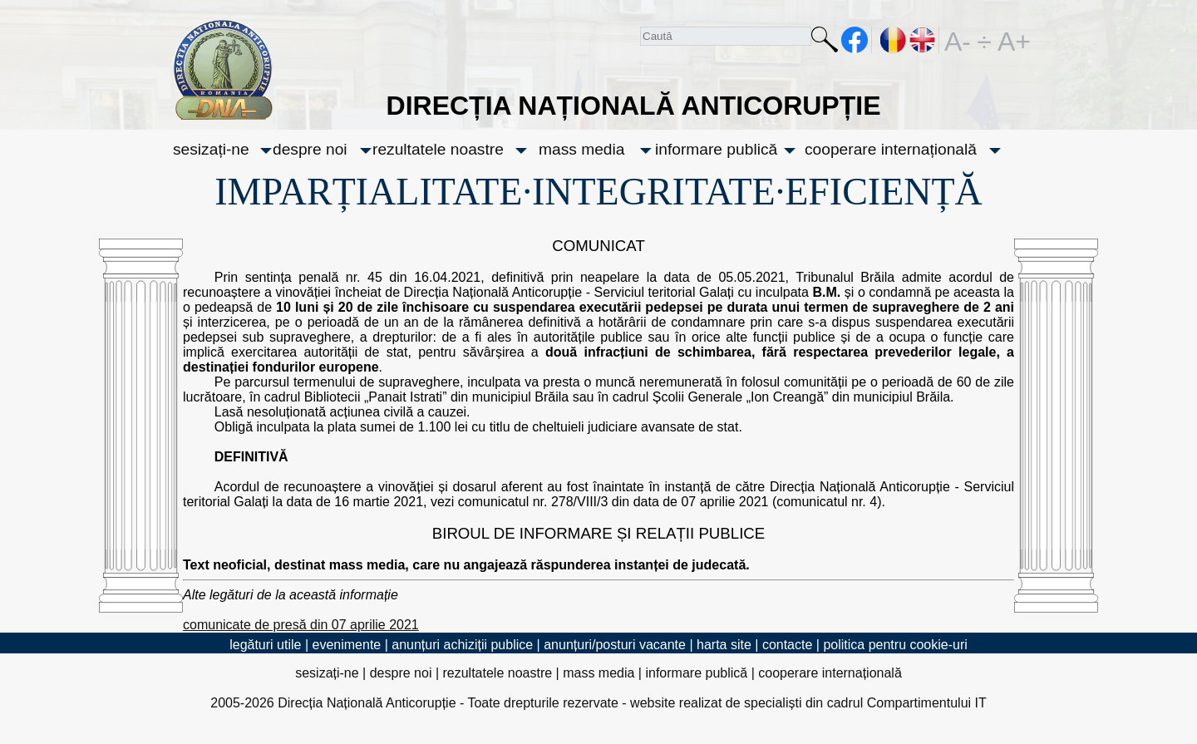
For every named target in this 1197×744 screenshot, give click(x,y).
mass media (581, 149)
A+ (1011, 40)
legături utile (265, 645)
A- (957, 40)
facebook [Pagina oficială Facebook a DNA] (855, 40)
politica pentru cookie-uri (895, 645)
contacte (787, 645)
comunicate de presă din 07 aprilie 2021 (301, 625)
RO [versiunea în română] (893, 40)
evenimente (347, 645)
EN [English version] (923, 40)
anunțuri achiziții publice (462, 645)
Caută (824, 43)
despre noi (310, 149)
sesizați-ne (211, 149)
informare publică (716, 149)
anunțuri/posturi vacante (615, 645)
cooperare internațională (891, 149)
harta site (724, 645)
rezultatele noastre (438, 149)
